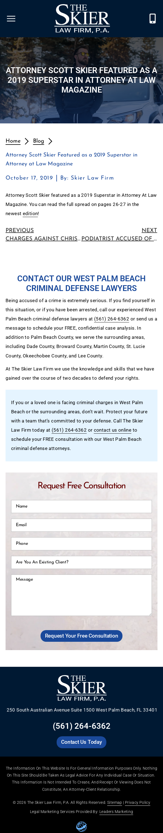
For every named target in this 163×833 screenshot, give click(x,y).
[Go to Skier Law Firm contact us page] (81, 742)
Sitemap (114, 802)
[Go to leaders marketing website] (81, 826)
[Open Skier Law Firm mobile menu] (11, 18)
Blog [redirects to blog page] (38, 141)
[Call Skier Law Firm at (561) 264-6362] (152, 18)
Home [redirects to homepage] (13, 141)
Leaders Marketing (116, 811)
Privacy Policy (137, 802)
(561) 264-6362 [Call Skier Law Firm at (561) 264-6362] (82, 726)
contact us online (112, 430)
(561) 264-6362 (111, 319)
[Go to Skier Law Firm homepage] (82, 18)
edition (30, 213)
